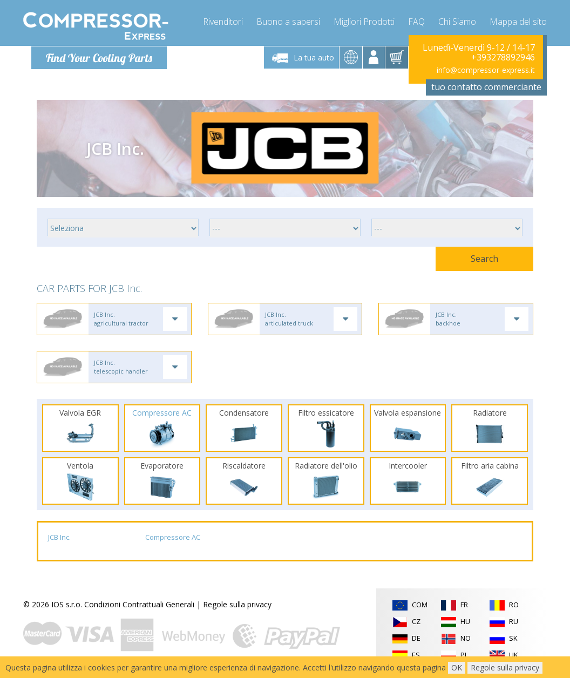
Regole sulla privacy (237, 605)
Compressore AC (172, 538)
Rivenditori (223, 21)
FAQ (416, 21)
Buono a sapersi (288, 21)
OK (456, 667)
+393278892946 (503, 57)
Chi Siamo (457, 21)
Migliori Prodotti (364, 21)
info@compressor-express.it (486, 70)
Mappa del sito (518, 21)
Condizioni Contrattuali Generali (139, 605)
